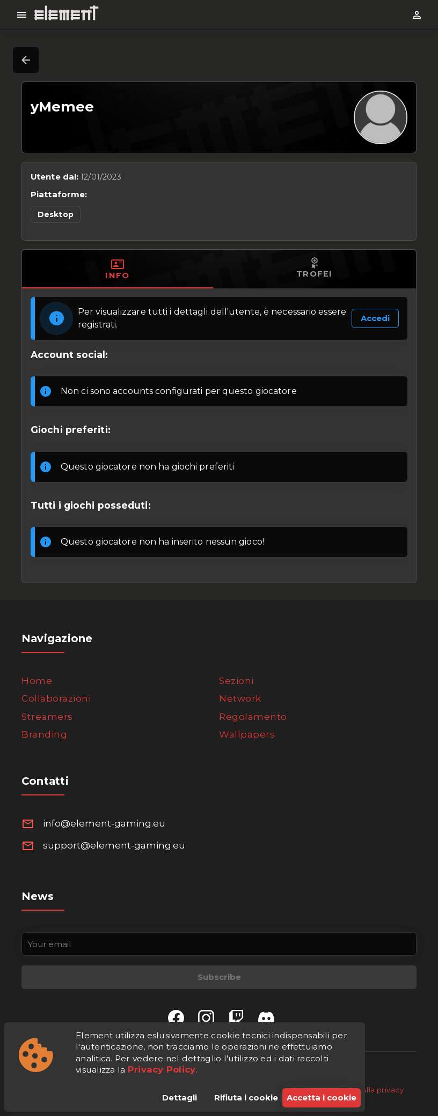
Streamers (47, 716)
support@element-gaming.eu (114, 845)
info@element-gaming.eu (104, 823)
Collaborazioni (56, 698)
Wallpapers (247, 734)
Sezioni (236, 680)
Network (240, 698)
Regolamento (253, 716)
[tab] (117, 269)
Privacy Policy (162, 1069)
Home (36, 680)
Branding (44, 734)
